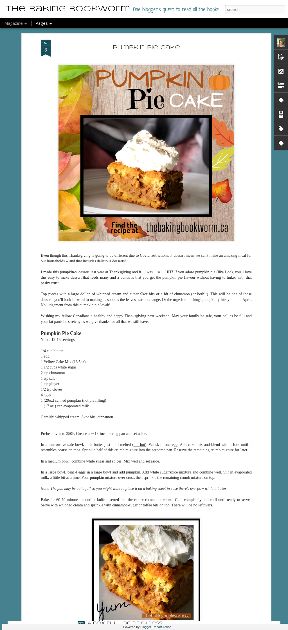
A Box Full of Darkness (125, 623)
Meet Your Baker (114, 559)
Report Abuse (161, 627)
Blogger (145, 627)
